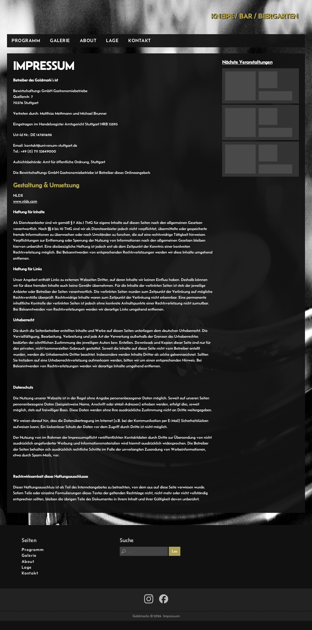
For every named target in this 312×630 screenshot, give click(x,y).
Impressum (171, 616)
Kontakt (139, 40)
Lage (112, 40)
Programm (26, 40)
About (88, 40)
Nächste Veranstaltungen (247, 62)
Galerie (60, 40)
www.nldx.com (25, 201)
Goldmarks (50, 17)
